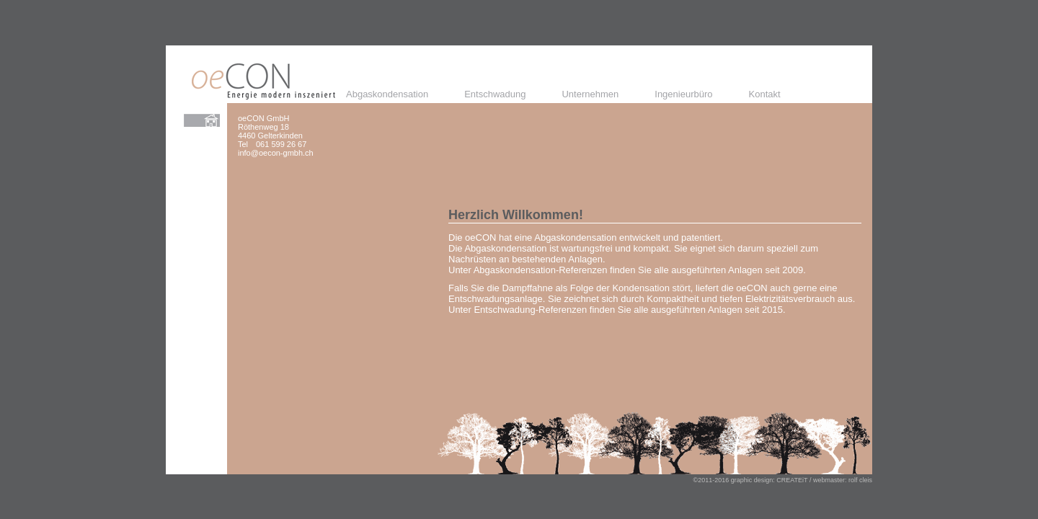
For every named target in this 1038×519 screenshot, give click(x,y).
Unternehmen (590, 94)
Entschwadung (494, 94)
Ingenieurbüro (683, 94)
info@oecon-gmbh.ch (276, 152)
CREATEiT (791, 480)
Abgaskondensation (387, 94)
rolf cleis (860, 480)
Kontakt (765, 94)
